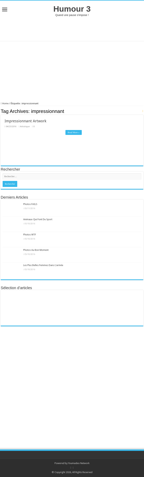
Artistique (25, 126)
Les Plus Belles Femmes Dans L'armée (43, 265)
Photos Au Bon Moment (36, 250)
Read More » (74, 132)
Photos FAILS (30, 204)
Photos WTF (29, 234)
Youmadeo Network (78, 463)
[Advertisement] (72, 28)
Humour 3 (72, 8)
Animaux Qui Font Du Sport (37, 219)
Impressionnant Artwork (25, 121)
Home (5, 103)
